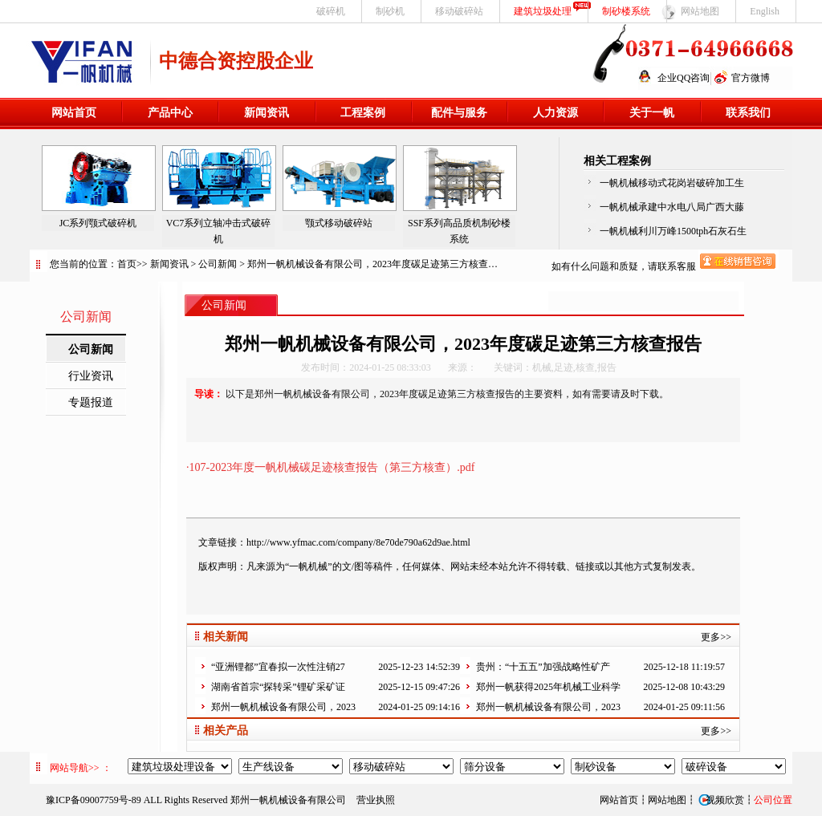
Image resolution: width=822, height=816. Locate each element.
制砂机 (390, 11)
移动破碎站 (459, 11)
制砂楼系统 (626, 11)
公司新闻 (217, 264)
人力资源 (555, 113)
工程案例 (362, 113)
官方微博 (750, 77)
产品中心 (170, 113)
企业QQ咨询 (683, 77)
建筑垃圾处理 (543, 11)
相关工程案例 (617, 161)
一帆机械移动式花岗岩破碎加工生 (672, 183)
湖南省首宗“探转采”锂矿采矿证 (278, 686)
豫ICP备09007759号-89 (93, 800)
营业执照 (375, 800)
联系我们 (748, 113)
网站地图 (700, 11)
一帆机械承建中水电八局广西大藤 (672, 207)
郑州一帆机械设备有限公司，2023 (283, 706)
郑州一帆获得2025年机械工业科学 (548, 686)
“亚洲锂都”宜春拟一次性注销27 (278, 666)
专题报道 (90, 402)
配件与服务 (459, 113)
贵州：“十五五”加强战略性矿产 (543, 666)
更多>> (716, 637)
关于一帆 (651, 113)
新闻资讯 (266, 113)
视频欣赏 (720, 800)
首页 (126, 264)
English (764, 11)
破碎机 (330, 11)
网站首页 (73, 113)
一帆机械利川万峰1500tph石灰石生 (673, 231)
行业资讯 (90, 376)
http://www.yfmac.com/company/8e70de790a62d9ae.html (358, 542)
